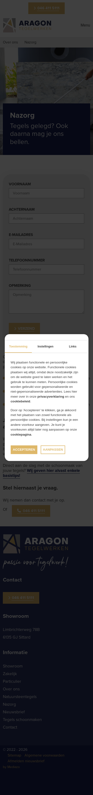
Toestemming (18, 346)
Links (72, 346)
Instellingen (46, 346)
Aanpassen (53, 449)
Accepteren (24, 449)
